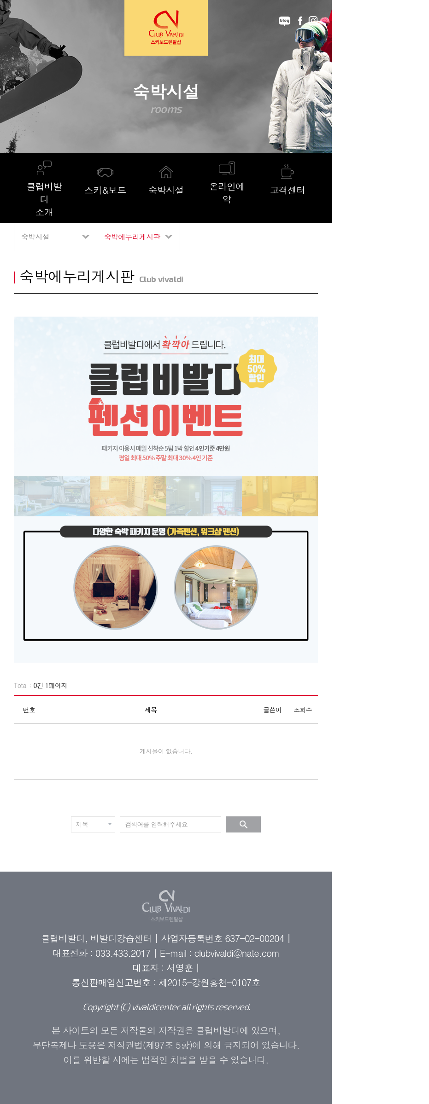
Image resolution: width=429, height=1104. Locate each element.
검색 (243, 824)
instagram (313, 21)
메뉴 (23, 21)
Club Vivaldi (166, 28)
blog (284, 21)
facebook (300, 21)
